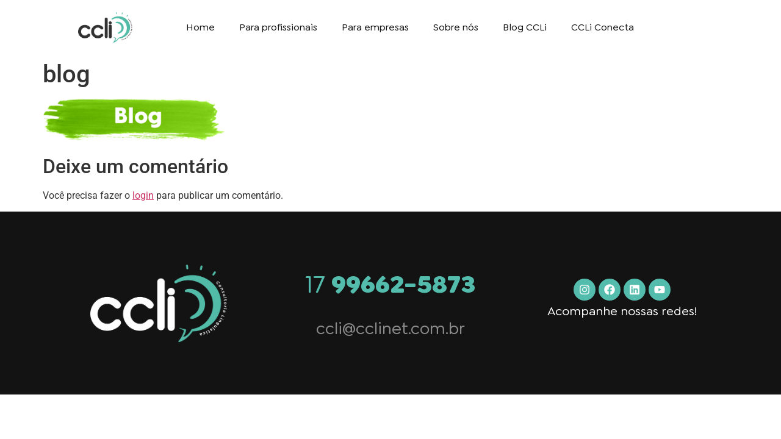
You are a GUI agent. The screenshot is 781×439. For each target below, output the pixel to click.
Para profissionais (278, 27)
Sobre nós (455, 27)
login (143, 195)
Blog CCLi (525, 27)
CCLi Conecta (602, 27)
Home (200, 27)
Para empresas (375, 27)
